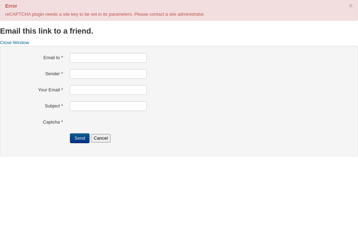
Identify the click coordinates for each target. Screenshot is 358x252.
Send (79, 138)
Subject (54, 105)
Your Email (50, 89)
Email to (53, 57)
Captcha (53, 122)
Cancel (101, 138)
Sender (54, 73)
